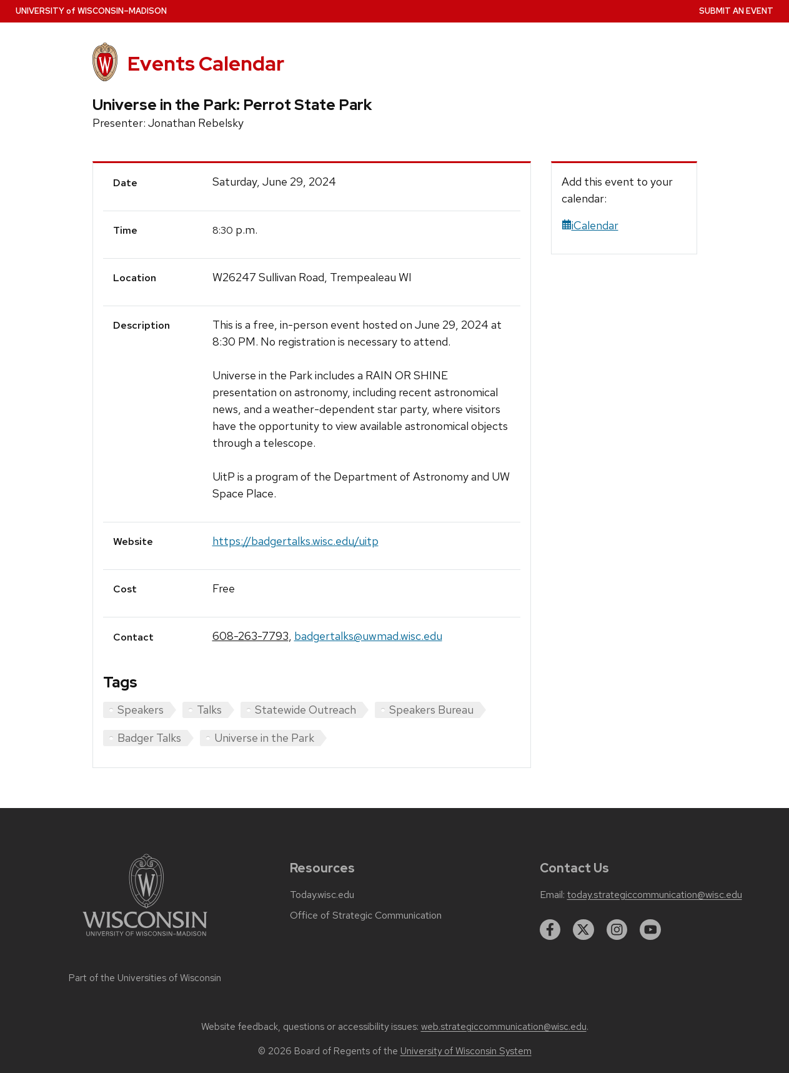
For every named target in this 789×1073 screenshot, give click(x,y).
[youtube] (650, 930)
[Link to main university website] (144, 938)
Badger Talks (149, 738)
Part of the (145, 978)
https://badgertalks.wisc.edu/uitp (295, 541)
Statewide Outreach (305, 709)
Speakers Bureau (431, 709)
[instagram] (617, 930)
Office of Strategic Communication (366, 915)
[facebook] (550, 930)
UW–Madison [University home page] (91, 11)
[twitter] (583, 930)
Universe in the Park (264, 738)
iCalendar (590, 225)
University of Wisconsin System (466, 1051)
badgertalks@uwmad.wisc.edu (368, 636)
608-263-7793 (250, 636)
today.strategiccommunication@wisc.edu (654, 895)
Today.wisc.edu (322, 895)
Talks (209, 709)
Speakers (140, 709)
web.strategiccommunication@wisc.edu (504, 1027)
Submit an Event (736, 11)
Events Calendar (205, 63)
